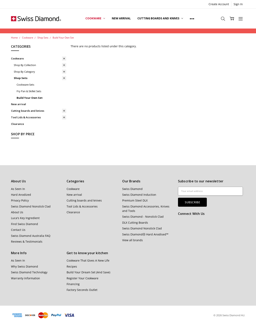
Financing (73, 284)
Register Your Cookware (82, 278)
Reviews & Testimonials (26, 241)
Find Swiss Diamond (24, 224)
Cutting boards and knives (160, 18)
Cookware (95, 18)
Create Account (219, 4)
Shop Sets (20, 78)
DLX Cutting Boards (135, 222)
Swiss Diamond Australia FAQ (30, 236)
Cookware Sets (25, 84)
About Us (17, 212)
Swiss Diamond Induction (139, 195)
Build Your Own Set (30, 98)
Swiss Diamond (132, 189)
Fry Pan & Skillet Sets (29, 91)
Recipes (72, 266)
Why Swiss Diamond (24, 266)
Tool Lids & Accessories (26, 117)
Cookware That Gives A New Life (88, 260)
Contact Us (18, 230)
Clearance (17, 124)
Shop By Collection (25, 65)
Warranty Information (25, 278)
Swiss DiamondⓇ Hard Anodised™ (145, 234)
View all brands (132, 240)
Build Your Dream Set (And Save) (88, 272)
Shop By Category (24, 71)
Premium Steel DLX (135, 200)
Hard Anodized (21, 195)
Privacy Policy (20, 200)
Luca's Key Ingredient (25, 218)
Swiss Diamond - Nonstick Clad (143, 216)
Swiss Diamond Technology (29, 272)
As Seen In (18, 189)
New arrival (121, 18)
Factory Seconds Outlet (82, 290)
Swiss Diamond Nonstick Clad (31, 206)
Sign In (238, 4)
